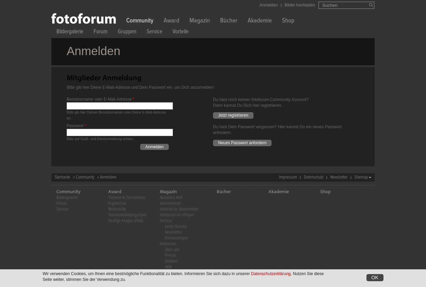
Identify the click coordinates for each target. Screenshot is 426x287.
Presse (170, 255)
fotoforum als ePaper (177, 215)
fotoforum (168, 244)
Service (154, 32)
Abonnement (170, 203)
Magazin (200, 21)
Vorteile (181, 32)
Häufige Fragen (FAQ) (125, 221)
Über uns (172, 250)
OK (375, 278)
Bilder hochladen (300, 5)
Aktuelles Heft (171, 198)
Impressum (288, 177)
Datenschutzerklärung (271, 274)
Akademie (260, 21)
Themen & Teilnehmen (126, 198)
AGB (168, 267)
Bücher (228, 21)
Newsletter (339, 177)
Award (171, 21)
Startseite (62, 177)
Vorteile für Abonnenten (179, 209)
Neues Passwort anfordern (242, 142)
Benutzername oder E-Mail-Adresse (100, 99)
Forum (101, 32)
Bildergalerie (69, 32)
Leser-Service (176, 227)
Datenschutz (314, 177)
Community (139, 21)
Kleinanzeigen (176, 238)
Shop (288, 21)
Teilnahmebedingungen (127, 215)
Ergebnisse (117, 203)
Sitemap (361, 177)
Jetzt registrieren (233, 115)
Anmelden (269, 5)
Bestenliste (117, 209)
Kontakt (171, 261)
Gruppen (127, 32)
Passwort (76, 125)
